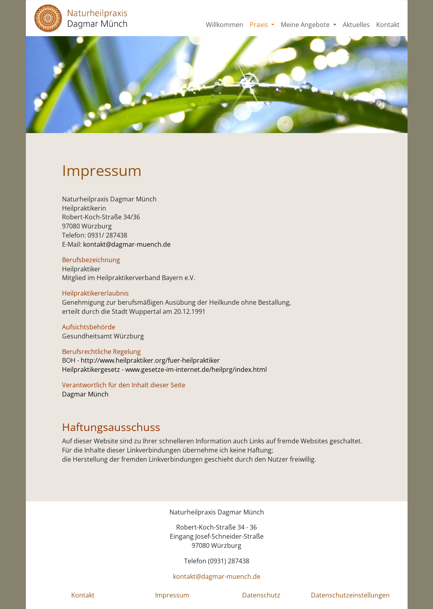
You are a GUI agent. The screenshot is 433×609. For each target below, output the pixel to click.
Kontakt (388, 24)
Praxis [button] (260, 24)
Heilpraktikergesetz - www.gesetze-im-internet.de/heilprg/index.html (164, 369)
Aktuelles (356, 24)
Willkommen (224, 24)
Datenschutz (261, 595)
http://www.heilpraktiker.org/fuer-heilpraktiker (150, 360)
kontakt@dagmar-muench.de (127, 244)
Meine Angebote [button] (306, 24)
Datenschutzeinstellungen (350, 595)
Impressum (172, 595)
